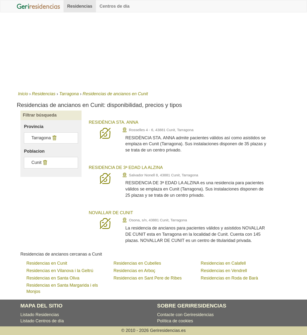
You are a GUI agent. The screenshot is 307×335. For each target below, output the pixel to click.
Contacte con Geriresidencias (185, 314)
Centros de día (115, 6)
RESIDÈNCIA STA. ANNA (113, 122)
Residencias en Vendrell (224, 270)
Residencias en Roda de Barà (229, 278)
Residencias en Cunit (46, 263)
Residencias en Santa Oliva (52, 278)
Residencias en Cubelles (137, 263)
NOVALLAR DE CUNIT (111, 212)
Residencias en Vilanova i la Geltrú (59, 270)
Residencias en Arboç (134, 270)
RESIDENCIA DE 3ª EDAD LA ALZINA (126, 167)
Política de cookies (175, 320)
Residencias (79, 6)
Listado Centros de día (42, 320)
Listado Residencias (39, 314)
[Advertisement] (153, 50)
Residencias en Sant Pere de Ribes (147, 278)
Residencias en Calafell (223, 263)
